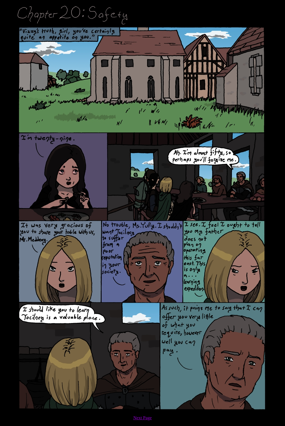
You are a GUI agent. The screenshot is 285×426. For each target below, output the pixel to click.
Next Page (142, 417)
